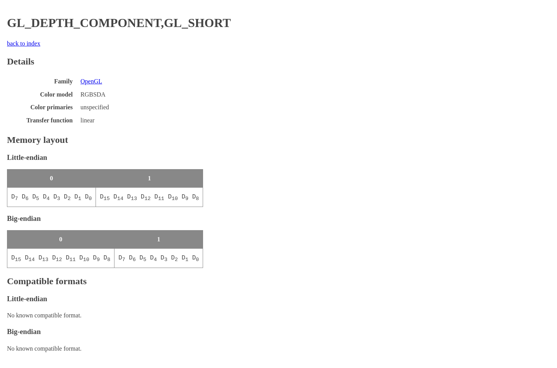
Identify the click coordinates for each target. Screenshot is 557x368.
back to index (23, 43)
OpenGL (91, 81)
